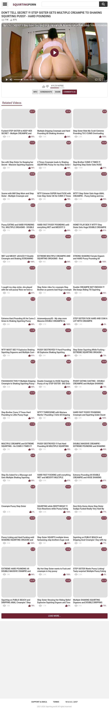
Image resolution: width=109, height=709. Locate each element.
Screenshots (46, 92)
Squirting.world (51, 707)
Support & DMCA (39, 702)
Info (35, 92)
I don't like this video (47, 86)
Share (57, 92)
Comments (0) (70, 92)
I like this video (43, 86)
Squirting (24, 4)
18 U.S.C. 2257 (71, 702)
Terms (56, 702)
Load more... (54, 616)
